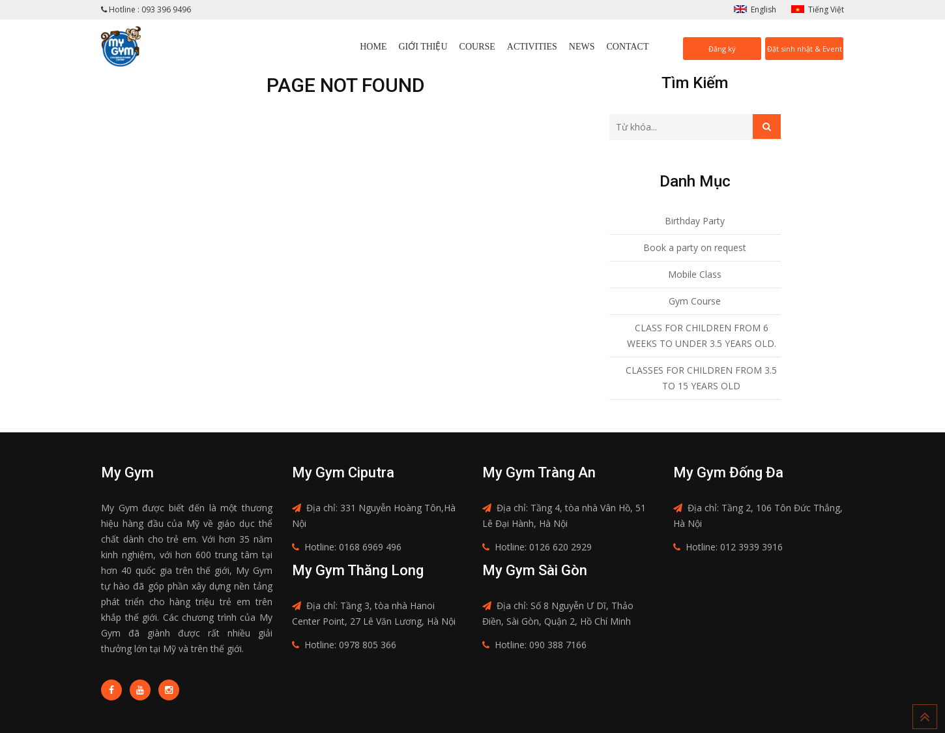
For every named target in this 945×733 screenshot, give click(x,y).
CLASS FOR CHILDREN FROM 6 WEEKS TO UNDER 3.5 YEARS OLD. (701, 336)
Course (477, 47)
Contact (628, 47)
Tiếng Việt (826, 9)
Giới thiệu (422, 47)
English (763, 9)
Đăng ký (722, 48)
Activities (532, 47)
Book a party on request (694, 247)
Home (373, 47)
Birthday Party (695, 221)
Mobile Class (694, 274)
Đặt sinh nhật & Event (804, 48)
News (582, 47)
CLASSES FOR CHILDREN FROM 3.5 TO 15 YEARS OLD (701, 378)
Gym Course (695, 301)
